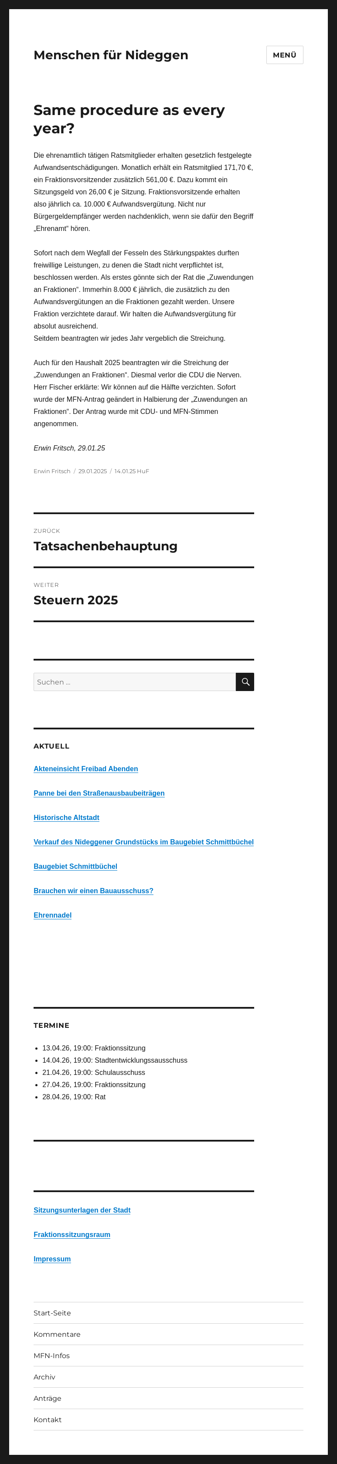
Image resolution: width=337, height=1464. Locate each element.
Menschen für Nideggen (111, 54)
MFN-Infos (52, 1356)
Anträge (47, 1398)
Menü (285, 55)
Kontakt (48, 1420)
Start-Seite (52, 1313)
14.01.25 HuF (132, 471)
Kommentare (57, 1334)
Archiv (44, 1377)
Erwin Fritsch (52, 471)
